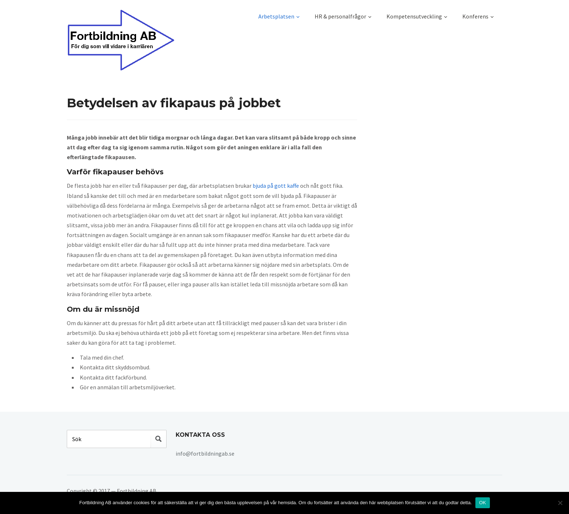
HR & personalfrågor (340, 16)
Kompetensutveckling (414, 16)
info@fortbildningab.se (205, 453)
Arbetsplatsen (276, 16)
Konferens (475, 16)
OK (482, 502)
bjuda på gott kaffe (276, 185)
